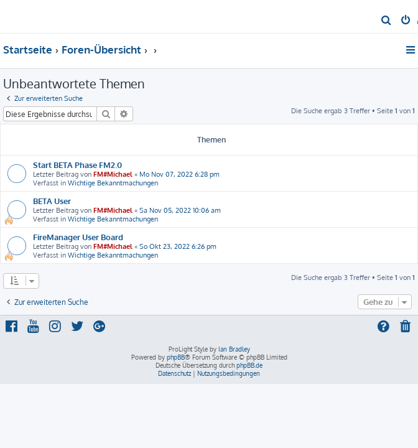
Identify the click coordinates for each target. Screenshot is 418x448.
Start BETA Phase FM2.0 (77, 164)
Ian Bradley (234, 349)
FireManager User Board (78, 236)
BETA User (52, 200)
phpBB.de (249, 365)
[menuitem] (386, 21)
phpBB (176, 357)
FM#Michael (112, 174)
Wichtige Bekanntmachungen (113, 183)
